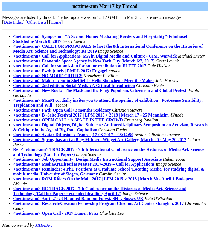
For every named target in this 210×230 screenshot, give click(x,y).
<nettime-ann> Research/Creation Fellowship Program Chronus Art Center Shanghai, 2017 (98, 203)
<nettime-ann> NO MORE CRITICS (47, 75)
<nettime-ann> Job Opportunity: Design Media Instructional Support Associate (87, 159)
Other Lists (37, 22)
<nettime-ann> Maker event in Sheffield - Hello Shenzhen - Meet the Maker (83, 80)
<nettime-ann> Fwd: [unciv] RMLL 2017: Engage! (60, 70)
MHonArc (43, 225)
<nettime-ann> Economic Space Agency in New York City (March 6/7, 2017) (83, 61)
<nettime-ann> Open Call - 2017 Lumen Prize (55, 213)
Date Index (13, 22)
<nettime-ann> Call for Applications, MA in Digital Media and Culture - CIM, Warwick (95, 56)
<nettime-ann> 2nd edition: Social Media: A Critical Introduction (74, 85)
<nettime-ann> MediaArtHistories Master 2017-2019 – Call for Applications (84, 164)
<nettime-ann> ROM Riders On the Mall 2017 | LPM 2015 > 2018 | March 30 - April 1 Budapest (103, 179)
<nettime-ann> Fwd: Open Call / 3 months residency (62, 110)
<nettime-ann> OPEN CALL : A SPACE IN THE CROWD (68, 120)
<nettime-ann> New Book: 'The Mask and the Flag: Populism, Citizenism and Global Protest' (100, 90)
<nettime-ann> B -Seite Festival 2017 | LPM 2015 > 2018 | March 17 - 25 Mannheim (91, 115)
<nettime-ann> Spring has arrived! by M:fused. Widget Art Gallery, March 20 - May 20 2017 (99, 139)
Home (56, 22)
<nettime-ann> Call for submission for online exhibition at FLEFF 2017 (79, 66)
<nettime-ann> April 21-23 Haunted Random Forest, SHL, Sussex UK (78, 198)
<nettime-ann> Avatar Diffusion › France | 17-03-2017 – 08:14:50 (73, 134)
